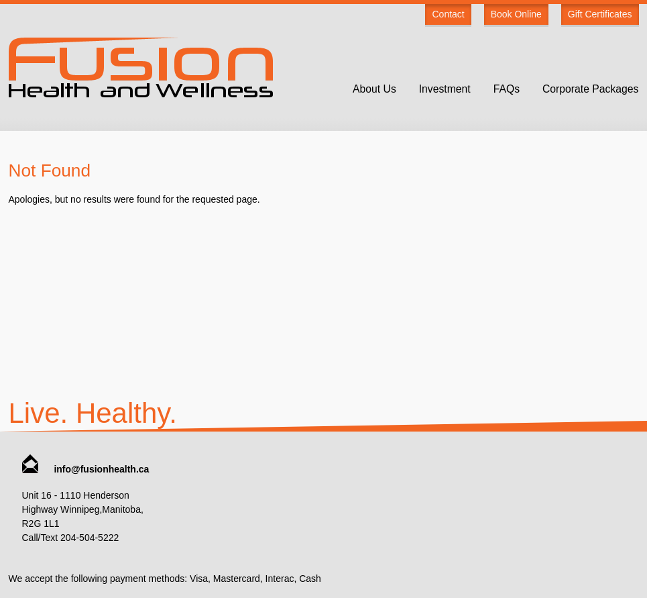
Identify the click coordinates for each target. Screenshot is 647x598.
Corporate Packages (590, 89)
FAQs (506, 89)
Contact (448, 14)
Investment (445, 89)
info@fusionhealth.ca (86, 469)
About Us (374, 89)
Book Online (516, 14)
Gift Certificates (600, 14)
